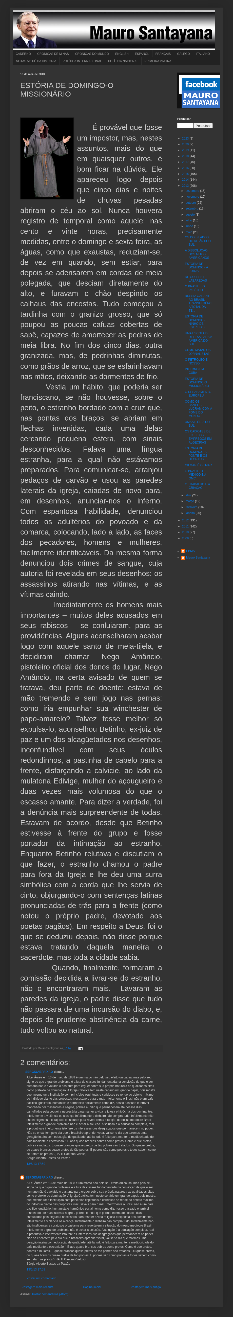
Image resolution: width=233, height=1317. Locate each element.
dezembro (193, 191)
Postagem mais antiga (146, 1287)
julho (189, 220)
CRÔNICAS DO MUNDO (92, 54)
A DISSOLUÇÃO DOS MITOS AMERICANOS (197, 254)
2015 (186, 174)
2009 (186, 538)
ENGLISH (122, 54)
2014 (186, 179)
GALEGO (183, 54)
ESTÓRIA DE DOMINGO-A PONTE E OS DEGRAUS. (196, 454)
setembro (192, 208)
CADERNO (23, 54)
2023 (186, 138)
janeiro (191, 513)
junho (190, 226)
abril (189, 495)
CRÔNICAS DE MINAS (53, 54)
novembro (193, 196)
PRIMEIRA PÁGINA (158, 61)
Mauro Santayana (198, 557)
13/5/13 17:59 (36, 1164)
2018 (186, 156)
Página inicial (92, 1287)
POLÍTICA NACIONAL (123, 61)
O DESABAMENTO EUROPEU (198, 393)
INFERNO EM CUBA (194, 371)
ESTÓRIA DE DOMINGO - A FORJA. (196, 267)
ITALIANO (203, 54)
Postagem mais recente (37, 1287)
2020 (186, 144)
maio (189, 232)
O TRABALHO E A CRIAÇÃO (197, 486)
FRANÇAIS (163, 54)
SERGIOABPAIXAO (39, 1072)
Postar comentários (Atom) (50, 1294)
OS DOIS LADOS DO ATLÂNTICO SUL (198, 241)
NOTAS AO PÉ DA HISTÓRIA (36, 61)
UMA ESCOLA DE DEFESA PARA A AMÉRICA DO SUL (198, 339)
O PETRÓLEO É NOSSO (196, 361)
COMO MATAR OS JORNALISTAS (198, 351)
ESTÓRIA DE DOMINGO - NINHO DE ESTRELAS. (195, 322)
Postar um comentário (41, 1278)
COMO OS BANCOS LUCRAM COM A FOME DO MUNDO (198, 409)
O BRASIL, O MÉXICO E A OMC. (195, 474)
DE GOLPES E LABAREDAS (196, 278)
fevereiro (192, 507)
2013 (186, 186)
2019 (186, 150)
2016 (186, 168)
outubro (191, 202)
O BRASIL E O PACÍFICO (195, 288)
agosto (191, 214)
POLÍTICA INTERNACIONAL (82, 61)
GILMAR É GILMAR (198, 465)
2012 (186, 520)
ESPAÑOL (142, 54)
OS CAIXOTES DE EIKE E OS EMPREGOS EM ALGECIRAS (198, 437)
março (190, 501)
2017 (186, 162)
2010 (186, 532)
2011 (186, 526)
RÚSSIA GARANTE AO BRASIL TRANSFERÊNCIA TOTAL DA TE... (198, 303)
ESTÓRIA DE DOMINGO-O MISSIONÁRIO (197, 382)
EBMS (190, 551)
